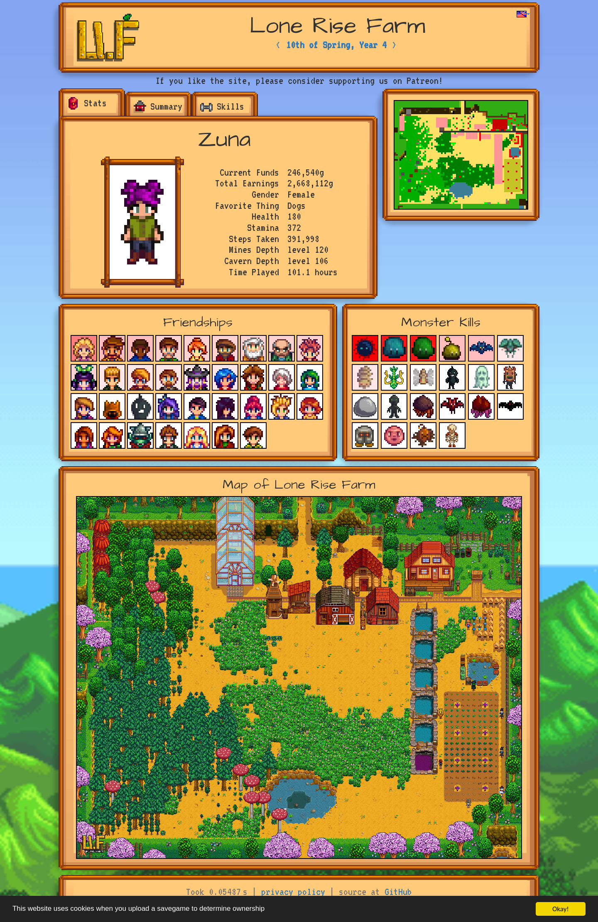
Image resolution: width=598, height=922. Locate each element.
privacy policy (293, 891)
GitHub (398, 891)
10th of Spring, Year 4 (336, 44)
